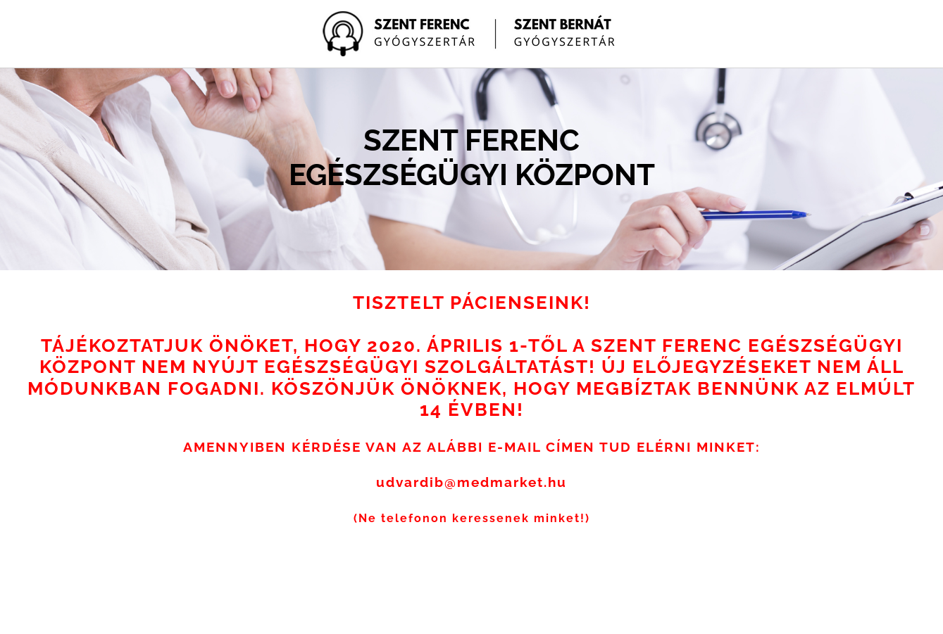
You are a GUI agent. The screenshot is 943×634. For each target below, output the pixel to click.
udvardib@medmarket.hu (471, 482)
